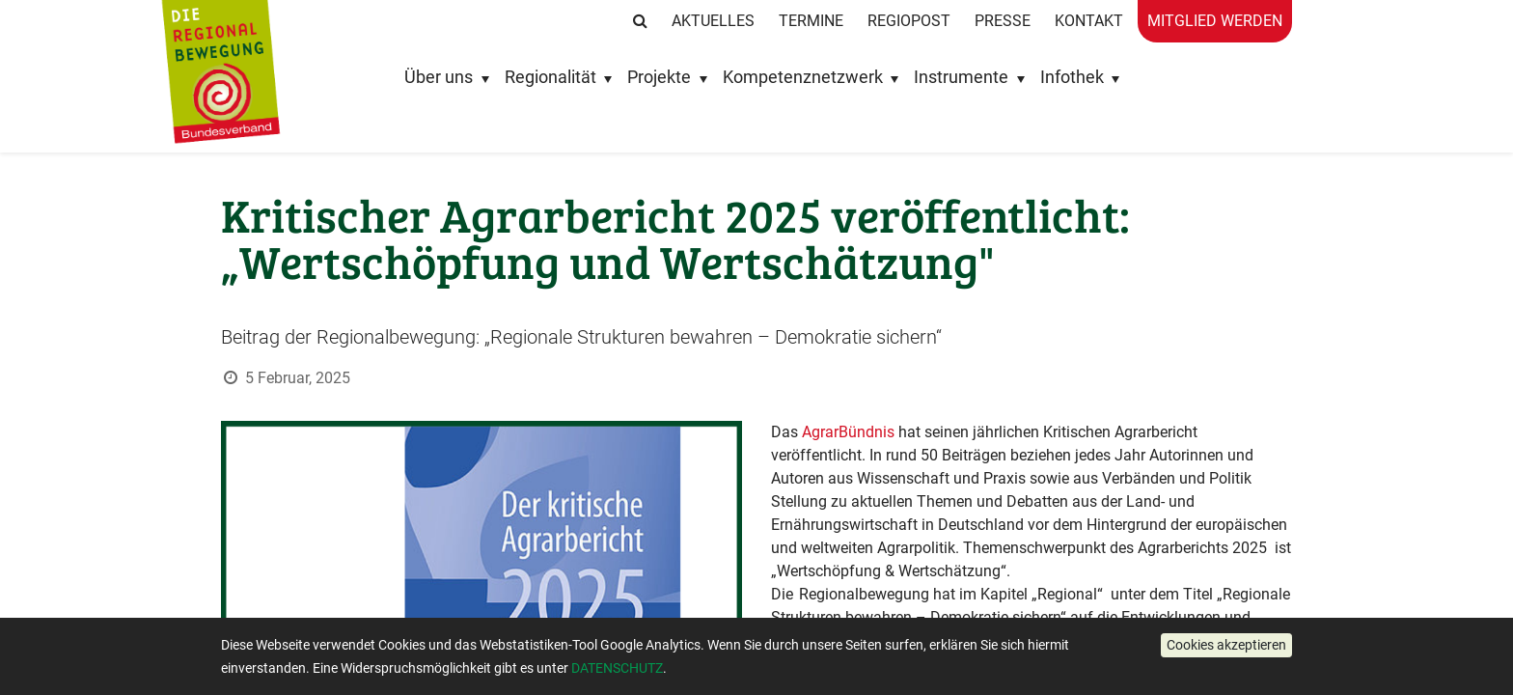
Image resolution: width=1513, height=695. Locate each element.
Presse (1003, 21)
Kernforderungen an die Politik (874, 663)
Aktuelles (713, 21)
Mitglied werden (1214, 21)
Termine (811, 21)
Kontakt (1089, 21)
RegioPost (908, 21)
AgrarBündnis (848, 432)
